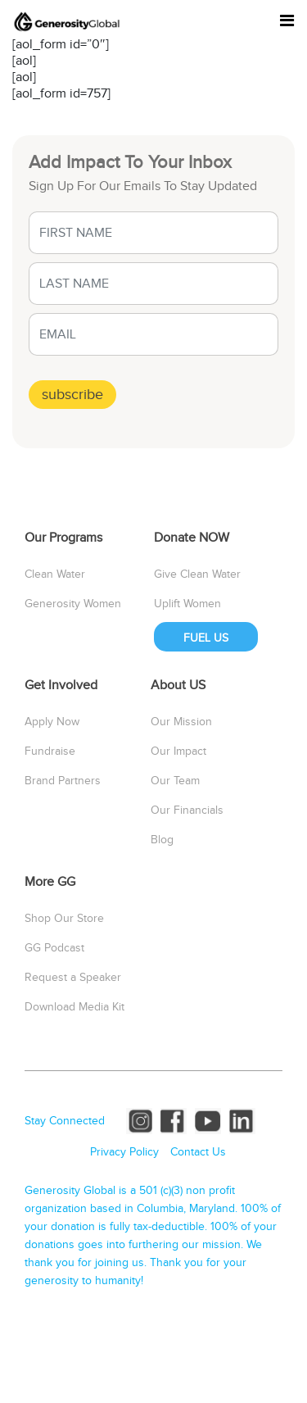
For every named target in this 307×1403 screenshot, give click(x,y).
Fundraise (50, 751)
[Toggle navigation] (287, 21)
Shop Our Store (64, 918)
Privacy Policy (124, 1152)
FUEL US (205, 638)
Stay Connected (65, 1121)
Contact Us (198, 1152)
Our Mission (181, 722)
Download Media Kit (74, 1007)
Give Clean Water (197, 574)
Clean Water (55, 574)
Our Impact (178, 751)
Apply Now (52, 722)
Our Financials (187, 810)
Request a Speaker (73, 977)
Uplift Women (187, 604)
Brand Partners (63, 781)
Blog (162, 840)
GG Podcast (54, 948)
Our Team (175, 781)
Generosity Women (73, 604)
